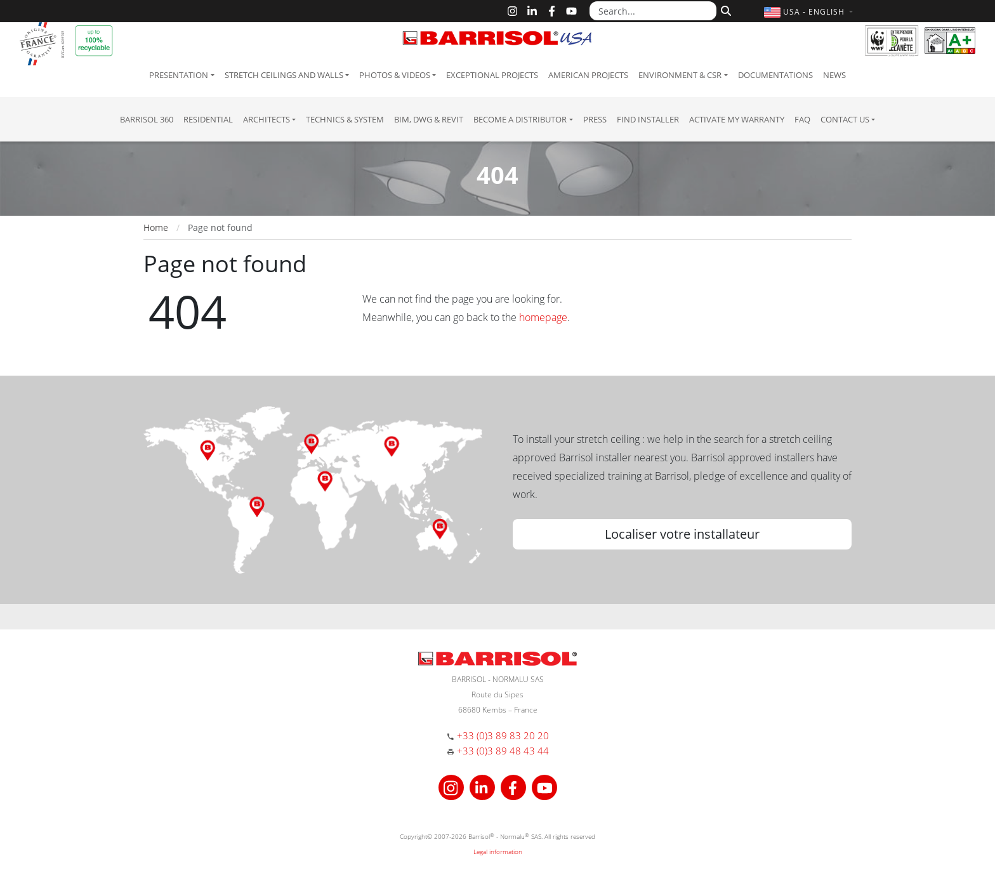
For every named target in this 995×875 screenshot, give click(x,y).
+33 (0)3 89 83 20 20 (503, 735)
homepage (543, 317)
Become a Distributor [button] (520, 119)
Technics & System (345, 119)
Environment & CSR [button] (680, 75)
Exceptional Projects (492, 75)
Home (155, 227)
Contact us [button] (844, 119)
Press (595, 119)
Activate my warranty (736, 119)
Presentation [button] (178, 75)
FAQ (802, 119)
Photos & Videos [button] (394, 75)
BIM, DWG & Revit (428, 119)
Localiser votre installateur (682, 534)
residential (208, 119)
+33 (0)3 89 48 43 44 (503, 750)
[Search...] (653, 10)
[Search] (724, 9)
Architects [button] (266, 119)
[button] (810, 11)
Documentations (775, 75)
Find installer (648, 119)
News (834, 75)
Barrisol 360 (146, 119)
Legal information (497, 851)
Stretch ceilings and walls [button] (284, 75)
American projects (588, 75)
